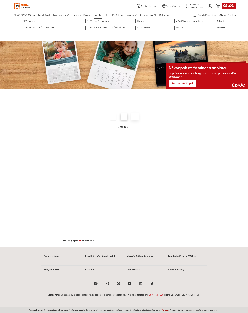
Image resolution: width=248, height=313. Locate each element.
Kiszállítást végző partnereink (100, 256)
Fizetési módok (51, 256)
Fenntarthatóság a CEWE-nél (183, 256)
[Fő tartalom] (124, 137)
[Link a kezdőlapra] (44, 6)
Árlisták (165, 309)
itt (79, 240)
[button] (210, 6)
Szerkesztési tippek (182, 83)
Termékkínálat (134, 269)
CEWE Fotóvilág (176, 269)
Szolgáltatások (51, 269)
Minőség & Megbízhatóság (140, 256)
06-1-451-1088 (156, 294)
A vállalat (90, 269)
